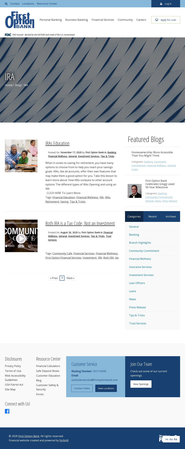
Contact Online (82, 388)
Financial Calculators (48, 366)
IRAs (107, 197)
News (158, 200)
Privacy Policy (13, 366)
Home (8, 85)
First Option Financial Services (63, 257)
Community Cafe (62, 253)
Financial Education (63, 197)
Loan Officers (137, 283)
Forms (40, 394)
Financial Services (103, 20)
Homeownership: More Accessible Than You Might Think (152, 153)
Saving (64, 201)
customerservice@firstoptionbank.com (94, 380)
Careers (141, 20)
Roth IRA (108, 257)
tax (117, 257)
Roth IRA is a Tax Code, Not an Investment (80, 223)
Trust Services (137, 323)
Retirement (52, 201)
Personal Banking (51, 20)
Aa (166, 439)
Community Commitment (158, 197)
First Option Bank (28, 436)
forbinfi (63, 440)
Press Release (169, 200)
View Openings (141, 384)
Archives (171, 216)
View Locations (106, 388)
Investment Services (88, 156)
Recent (152, 216)
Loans (135, 169)
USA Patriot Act (14, 384)
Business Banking (76, 20)
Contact (15, 3)
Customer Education (48, 375)
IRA (102, 197)
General (72, 156)
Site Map (10, 389)
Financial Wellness (57, 156)
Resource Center (47, 3)
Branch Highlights (140, 242)
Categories (134, 216)
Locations (28, 3)
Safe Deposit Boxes (47, 371)
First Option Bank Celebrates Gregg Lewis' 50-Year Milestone (160, 184)
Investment (90, 257)
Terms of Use (13, 371)
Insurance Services (140, 267)
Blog (18, 85)
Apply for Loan (165, 19)
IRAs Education (57, 143)
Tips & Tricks (107, 156)
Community (125, 20)
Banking (111, 152)
